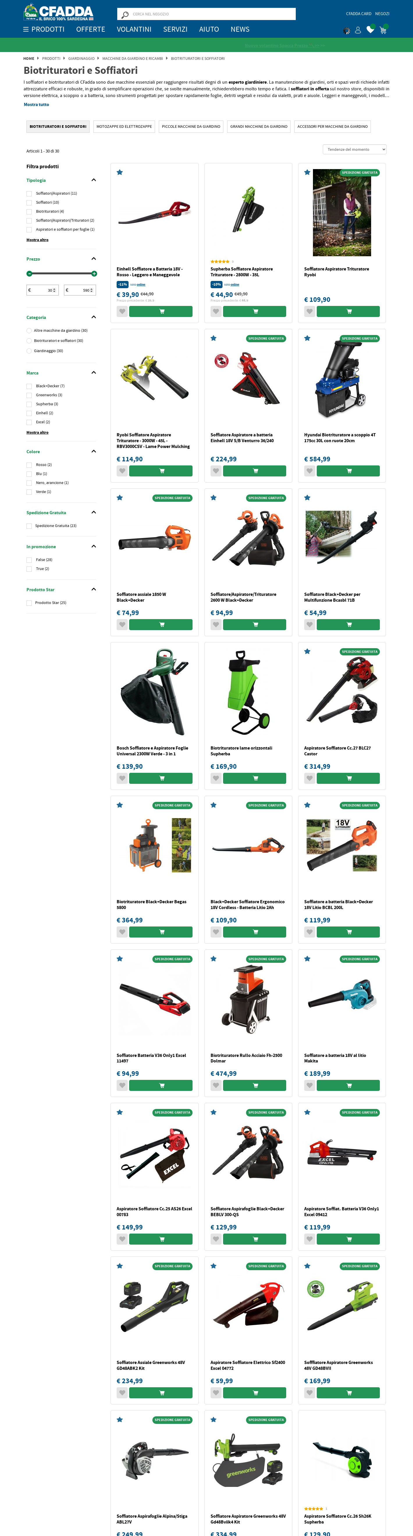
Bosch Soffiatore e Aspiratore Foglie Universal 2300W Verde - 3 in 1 (152, 751)
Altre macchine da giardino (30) (61, 330)
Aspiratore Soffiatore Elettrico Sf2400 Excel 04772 (248, 1366)
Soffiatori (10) (47, 202)
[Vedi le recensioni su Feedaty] (206, 45)
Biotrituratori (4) (49, 211)
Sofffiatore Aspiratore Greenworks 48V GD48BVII (338, 1366)
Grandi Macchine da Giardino (258, 126)
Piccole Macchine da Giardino (191, 126)
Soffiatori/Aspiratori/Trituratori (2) (64, 220)
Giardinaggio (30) (48, 351)
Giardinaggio (81, 58)
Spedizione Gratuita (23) (55, 525)
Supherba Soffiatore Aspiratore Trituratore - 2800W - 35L (242, 272)
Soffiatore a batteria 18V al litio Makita (335, 1058)
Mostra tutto (36, 105)
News (240, 29)
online (141, 285)
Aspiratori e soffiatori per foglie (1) (65, 229)
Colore (33, 452)
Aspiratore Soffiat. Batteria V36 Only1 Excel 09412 (341, 1212)
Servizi (175, 29)
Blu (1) (41, 473)
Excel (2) (42, 422)
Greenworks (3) (48, 395)
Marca (32, 373)
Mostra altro (37, 240)
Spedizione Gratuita (46, 513)
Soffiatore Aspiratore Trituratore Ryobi (336, 272)
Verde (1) (43, 491)
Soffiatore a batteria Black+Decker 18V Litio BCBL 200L (338, 905)
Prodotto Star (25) (50, 602)
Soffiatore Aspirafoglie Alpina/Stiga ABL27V (152, 1519)
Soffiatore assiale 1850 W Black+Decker (141, 597)
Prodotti (51, 58)
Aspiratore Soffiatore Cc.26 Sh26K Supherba (337, 1519)
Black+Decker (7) (50, 386)
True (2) (42, 568)
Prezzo (33, 259)
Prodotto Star (40, 590)
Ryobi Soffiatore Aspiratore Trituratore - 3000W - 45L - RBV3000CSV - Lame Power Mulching (153, 441)
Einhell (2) (44, 413)
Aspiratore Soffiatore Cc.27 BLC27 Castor (337, 751)
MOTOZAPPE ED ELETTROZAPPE (124, 126)
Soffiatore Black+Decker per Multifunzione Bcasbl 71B (332, 597)
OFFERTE (90, 29)
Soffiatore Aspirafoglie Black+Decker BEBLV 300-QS (247, 1212)
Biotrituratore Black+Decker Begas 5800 (151, 905)
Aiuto (209, 29)
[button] (352, 29)
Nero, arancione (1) (52, 482)
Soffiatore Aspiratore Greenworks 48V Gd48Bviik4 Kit (248, 1519)
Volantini (134, 29)
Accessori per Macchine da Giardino (333, 126)
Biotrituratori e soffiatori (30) (58, 340)
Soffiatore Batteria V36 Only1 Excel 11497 (151, 1058)
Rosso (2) (43, 464)
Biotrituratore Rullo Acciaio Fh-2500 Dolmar (246, 1058)
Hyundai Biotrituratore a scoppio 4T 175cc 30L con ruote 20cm (340, 438)
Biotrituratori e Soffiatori (198, 58)
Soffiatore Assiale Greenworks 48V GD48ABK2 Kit (151, 1366)
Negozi (382, 14)
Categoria (36, 318)
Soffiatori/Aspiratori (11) (56, 193)
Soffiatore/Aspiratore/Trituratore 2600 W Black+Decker (243, 597)
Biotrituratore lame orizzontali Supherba (241, 751)
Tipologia (36, 181)
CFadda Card (358, 14)
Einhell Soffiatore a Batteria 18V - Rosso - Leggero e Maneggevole (150, 272)
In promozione (41, 547)
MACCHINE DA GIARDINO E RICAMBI (132, 58)
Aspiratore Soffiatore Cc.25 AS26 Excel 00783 (154, 1212)
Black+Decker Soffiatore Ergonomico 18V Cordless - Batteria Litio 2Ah (248, 905)
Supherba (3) (46, 404)
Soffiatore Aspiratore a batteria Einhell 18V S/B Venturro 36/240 (242, 438)
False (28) (43, 559)
